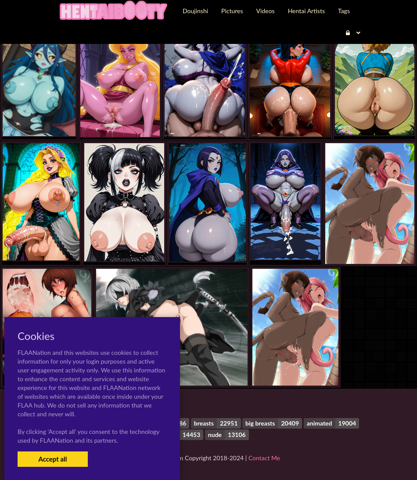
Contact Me (264, 458)
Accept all (52, 459)
